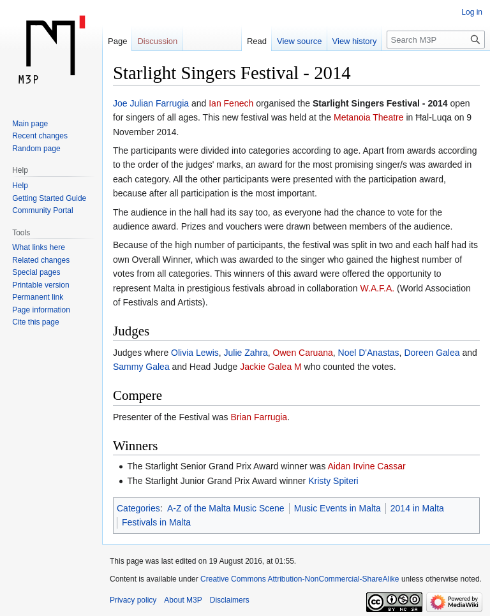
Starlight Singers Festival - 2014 (380, 103)
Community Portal (42, 210)
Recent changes (40, 135)
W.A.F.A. (377, 288)
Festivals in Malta (156, 522)
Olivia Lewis (195, 353)
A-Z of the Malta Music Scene (226, 508)
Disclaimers (229, 600)
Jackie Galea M (270, 367)
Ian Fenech (231, 103)
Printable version (40, 285)
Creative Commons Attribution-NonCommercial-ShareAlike (299, 579)
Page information (41, 309)
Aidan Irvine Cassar (367, 466)
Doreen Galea (431, 353)
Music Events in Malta (337, 508)
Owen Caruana (303, 353)
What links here (38, 247)
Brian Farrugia (258, 417)
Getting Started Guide (49, 198)
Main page (30, 123)
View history (354, 41)
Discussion (157, 41)
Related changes (41, 260)
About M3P (183, 600)
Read (257, 41)
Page (117, 41)
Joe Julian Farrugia (151, 103)
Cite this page (35, 322)
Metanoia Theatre (368, 117)
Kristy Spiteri (333, 481)
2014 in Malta (417, 508)
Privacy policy (133, 600)
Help (20, 185)
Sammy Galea (141, 367)
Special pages (36, 272)
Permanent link (37, 297)
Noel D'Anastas (368, 353)
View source (299, 41)
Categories (138, 508)
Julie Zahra (246, 353)
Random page (36, 148)
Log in (471, 12)
